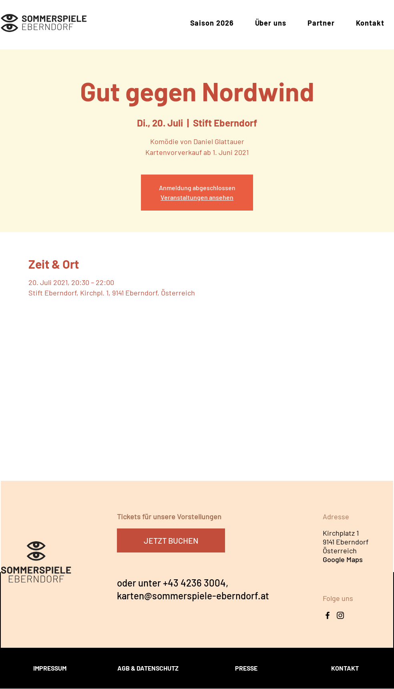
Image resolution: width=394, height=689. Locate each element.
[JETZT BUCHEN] (171, 540)
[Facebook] (327, 615)
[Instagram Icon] (340, 615)
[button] (212, 23)
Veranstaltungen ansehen (197, 197)
